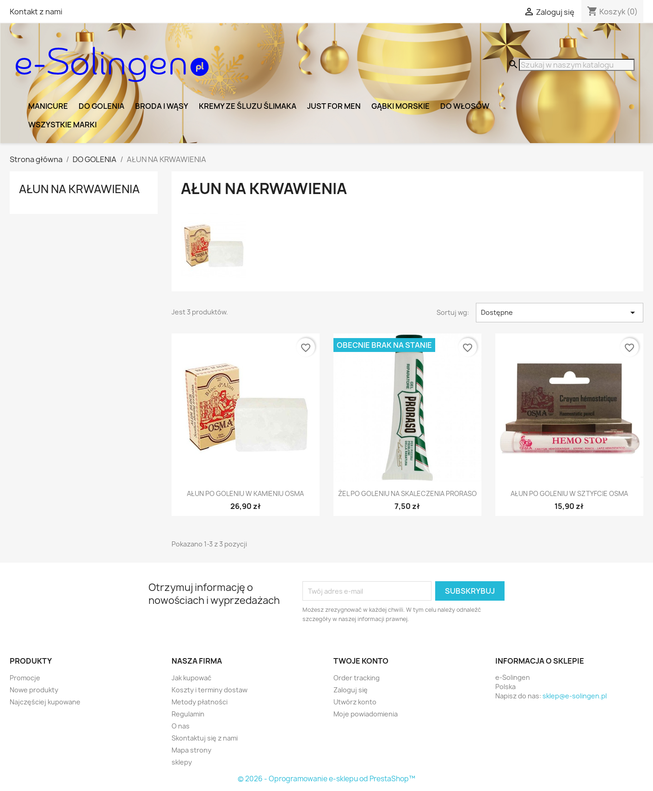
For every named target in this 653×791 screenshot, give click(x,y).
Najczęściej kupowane (45, 701)
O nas (181, 726)
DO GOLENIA (101, 106)
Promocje (25, 677)
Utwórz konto (354, 701)
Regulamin (188, 713)
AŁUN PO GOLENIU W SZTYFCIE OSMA (569, 493)
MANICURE (48, 106)
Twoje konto (360, 661)
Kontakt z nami (36, 11)
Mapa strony (191, 750)
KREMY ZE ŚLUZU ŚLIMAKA (247, 106)
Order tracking (356, 677)
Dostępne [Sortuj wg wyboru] (559, 312)
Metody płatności (200, 701)
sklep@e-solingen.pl (574, 695)
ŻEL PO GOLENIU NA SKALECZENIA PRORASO (407, 493)
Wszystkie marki (62, 124)
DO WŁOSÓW (464, 106)
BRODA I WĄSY (161, 106)
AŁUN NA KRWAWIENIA (79, 189)
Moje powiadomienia (365, 713)
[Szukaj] (577, 65)
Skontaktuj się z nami (205, 738)
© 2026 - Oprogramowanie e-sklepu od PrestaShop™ (326, 779)
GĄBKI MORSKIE (400, 106)
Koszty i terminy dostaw (209, 689)
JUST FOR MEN (334, 106)
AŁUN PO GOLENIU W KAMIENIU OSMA (245, 493)
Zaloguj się (350, 689)
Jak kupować (191, 677)
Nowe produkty (34, 689)
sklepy (182, 762)
